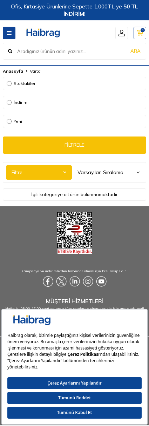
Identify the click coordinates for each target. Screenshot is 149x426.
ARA (135, 51)
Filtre (39, 172)
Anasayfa (13, 71)
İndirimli (18, 102)
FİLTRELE (74, 145)
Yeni (14, 121)
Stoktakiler (21, 83)
